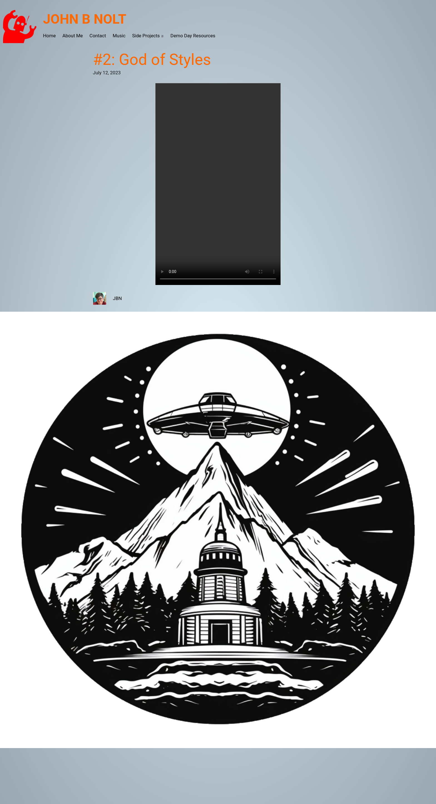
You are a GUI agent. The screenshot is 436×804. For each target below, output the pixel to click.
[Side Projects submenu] (162, 36)
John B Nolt (85, 19)
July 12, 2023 (107, 72)
